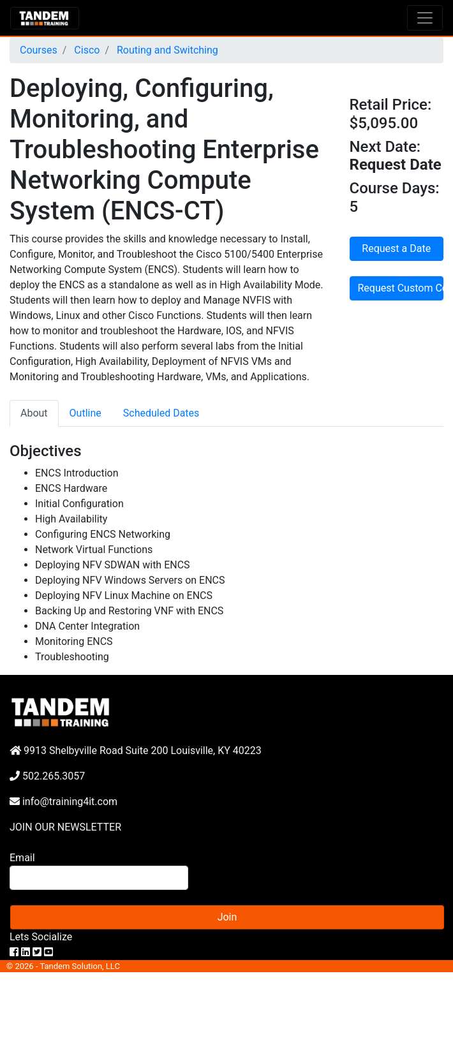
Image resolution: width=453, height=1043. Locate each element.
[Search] (99, 878)
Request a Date (396, 248)
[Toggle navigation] (425, 18)
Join (227, 917)
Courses (38, 50)
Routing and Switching (166, 50)
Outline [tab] (85, 413)
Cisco (85, 50)
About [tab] (34, 413)
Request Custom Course (401, 288)
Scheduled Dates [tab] (161, 413)
